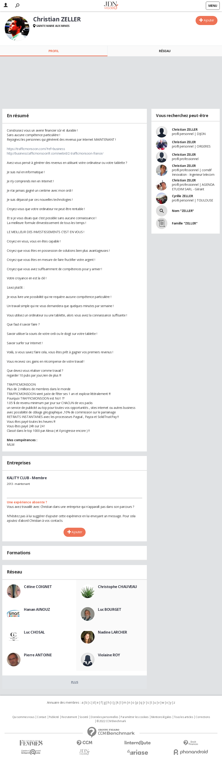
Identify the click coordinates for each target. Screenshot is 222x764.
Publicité (54, 717)
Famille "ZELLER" (184, 223)
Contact (41, 717)
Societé (83, 717)
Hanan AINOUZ (37, 609)
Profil (53, 51)
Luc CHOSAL (34, 632)
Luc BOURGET (109, 609)
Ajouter (209, 20)
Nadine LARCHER (112, 632)
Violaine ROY (109, 654)
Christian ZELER (184, 142)
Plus (74, 682)
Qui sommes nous (23, 717)
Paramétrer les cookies (134, 717)
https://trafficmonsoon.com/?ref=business (36, 149)
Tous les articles (183, 717)
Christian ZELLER (184, 129)
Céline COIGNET (38, 586)
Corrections (203, 717)
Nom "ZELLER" (183, 211)
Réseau (164, 51)
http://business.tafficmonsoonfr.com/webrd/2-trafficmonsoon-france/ (55, 153)
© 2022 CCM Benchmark (111, 721)
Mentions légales (161, 717)
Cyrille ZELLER (182, 196)
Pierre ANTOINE (37, 654)
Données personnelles (104, 717)
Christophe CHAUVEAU (117, 586)
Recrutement (69, 717)
